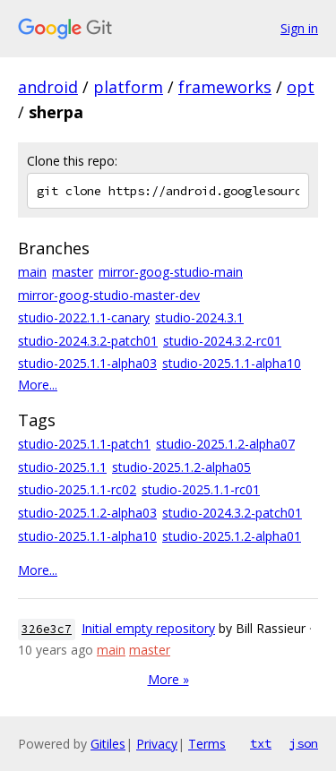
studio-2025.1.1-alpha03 (87, 363)
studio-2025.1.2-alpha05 (181, 466)
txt (260, 743)
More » (168, 679)
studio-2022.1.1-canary (84, 317)
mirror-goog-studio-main (171, 271)
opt (300, 87)
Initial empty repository (148, 628)
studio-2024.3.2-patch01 (88, 340)
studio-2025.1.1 (62, 466)
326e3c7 (47, 629)
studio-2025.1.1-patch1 (84, 443)
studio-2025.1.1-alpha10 (231, 363)
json (303, 743)
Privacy (156, 743)
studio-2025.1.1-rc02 (77, 489)
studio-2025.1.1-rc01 (201, 489)
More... (37, 384)
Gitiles (107, 743)
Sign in (299, 28)
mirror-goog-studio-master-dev (109, 295)
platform (128, 87)
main (32, 271)
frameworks (224, 87)
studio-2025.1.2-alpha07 (225, 443)
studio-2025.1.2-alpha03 (87, 512)
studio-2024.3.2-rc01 (222, 340)
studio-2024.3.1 (199, 317)
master (72, 271)
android (48, 87)
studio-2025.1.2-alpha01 (231, 535)
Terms (207, 743)
